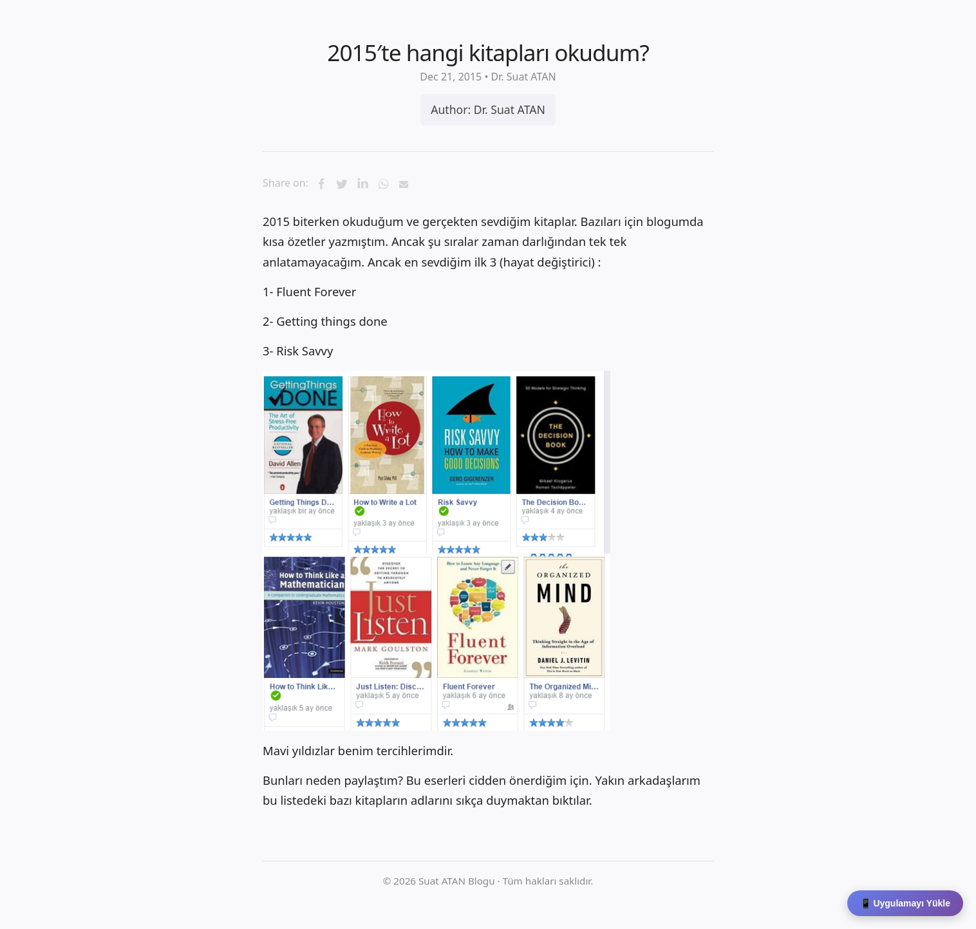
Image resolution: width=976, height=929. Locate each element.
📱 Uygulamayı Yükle (905, 903)
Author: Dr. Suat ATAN (488, 109)
